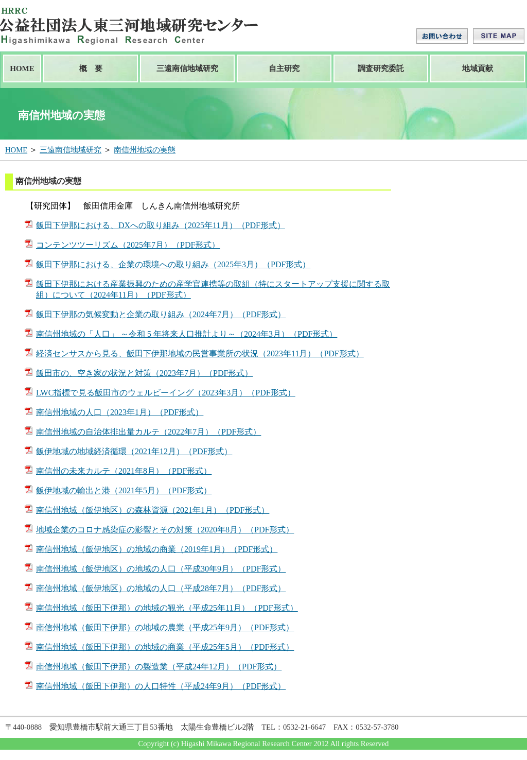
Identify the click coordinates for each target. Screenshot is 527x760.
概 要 (90, 68)
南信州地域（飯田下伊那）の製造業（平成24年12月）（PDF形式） (159, 666)
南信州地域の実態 (144, 150)
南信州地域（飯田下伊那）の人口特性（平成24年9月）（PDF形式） (161, 686)
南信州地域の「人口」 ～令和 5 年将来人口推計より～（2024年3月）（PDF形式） (186, 334)
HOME (22, 68)
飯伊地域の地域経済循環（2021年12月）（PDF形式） (134, 451)
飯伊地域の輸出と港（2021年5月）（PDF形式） (124, 490)
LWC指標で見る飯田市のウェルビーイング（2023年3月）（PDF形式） (165, 392)
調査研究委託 (381, 68)
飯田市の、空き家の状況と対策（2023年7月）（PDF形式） (144, 373)
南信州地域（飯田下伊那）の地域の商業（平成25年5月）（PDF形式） (165, 647)
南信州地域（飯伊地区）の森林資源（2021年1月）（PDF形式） (152, 510)
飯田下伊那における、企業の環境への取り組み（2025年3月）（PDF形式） (173, 264)
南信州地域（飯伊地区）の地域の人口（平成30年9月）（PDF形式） (161, 568)
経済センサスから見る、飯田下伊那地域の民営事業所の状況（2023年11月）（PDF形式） (200, 353)
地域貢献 (477, 68)
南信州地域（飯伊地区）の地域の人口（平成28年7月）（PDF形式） (161, 588)
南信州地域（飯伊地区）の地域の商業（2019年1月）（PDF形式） (156, 549)
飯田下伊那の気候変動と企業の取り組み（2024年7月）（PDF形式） (161, 314)
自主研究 (284, 68)
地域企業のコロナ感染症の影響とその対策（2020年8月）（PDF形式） (165, 529)
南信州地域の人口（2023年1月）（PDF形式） (119, 412)
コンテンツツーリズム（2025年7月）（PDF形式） (128, 244)
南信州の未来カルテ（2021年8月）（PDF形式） (124, 471)
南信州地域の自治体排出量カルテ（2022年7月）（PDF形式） (148, 431)
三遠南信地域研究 (187, 68)
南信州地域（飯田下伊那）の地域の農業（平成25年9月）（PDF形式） (165, 627)
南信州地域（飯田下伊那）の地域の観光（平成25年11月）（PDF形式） (167, 607)
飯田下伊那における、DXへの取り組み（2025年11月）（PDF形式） (160, 225)
